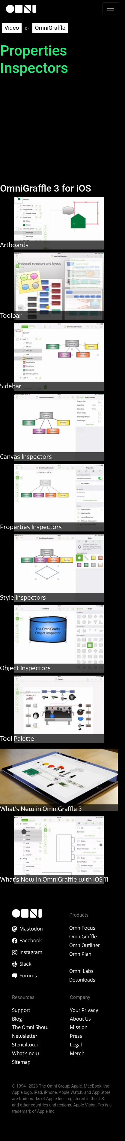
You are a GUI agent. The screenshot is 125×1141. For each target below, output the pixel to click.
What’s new (25, 1053)
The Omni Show (30, 1027)
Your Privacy (84, 1010)
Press (76, 1036)
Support (21, 1010)
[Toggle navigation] (110, 8)
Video (11, 27)
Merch (77, 1053)
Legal (76, 1045)
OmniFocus (82, 928)
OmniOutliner (84, 945)
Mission (79, 1027)
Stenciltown (26, 1045)
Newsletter (24, 1036)
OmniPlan (80, 954)
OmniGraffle (50, 27)
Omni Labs (81, 971)
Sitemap (21, 1062)
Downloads (82, 980)
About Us (80, 1019)
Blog (17, 1019)
